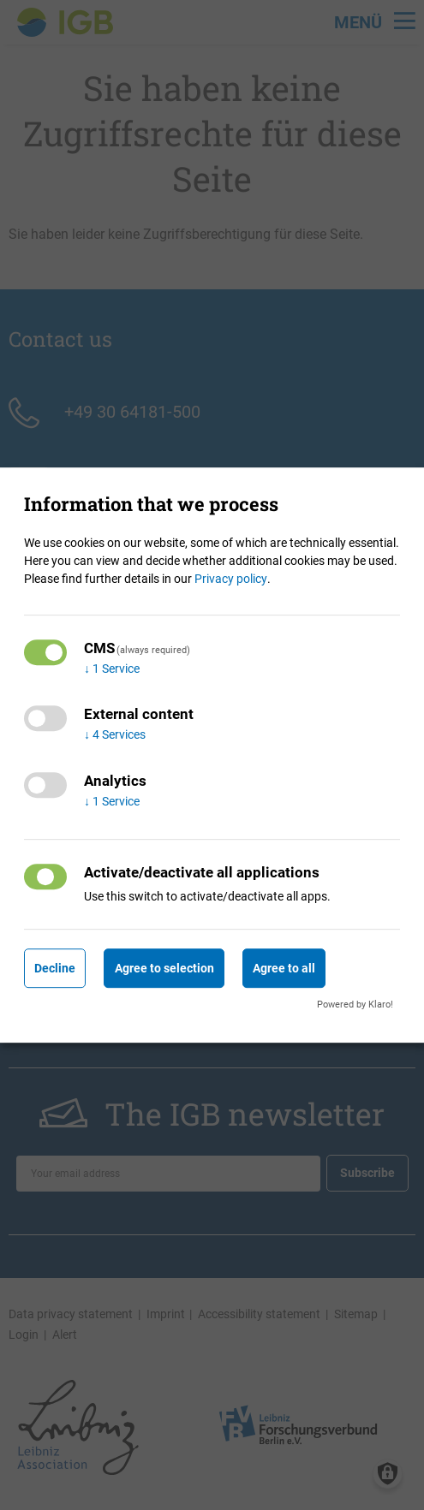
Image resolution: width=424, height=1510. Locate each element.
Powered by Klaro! (355, 1004)
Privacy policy (230, 579)
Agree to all (284, 968)
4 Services (115, 735)
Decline (54, 968)
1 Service (112, 668)
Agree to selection (164, 968)
